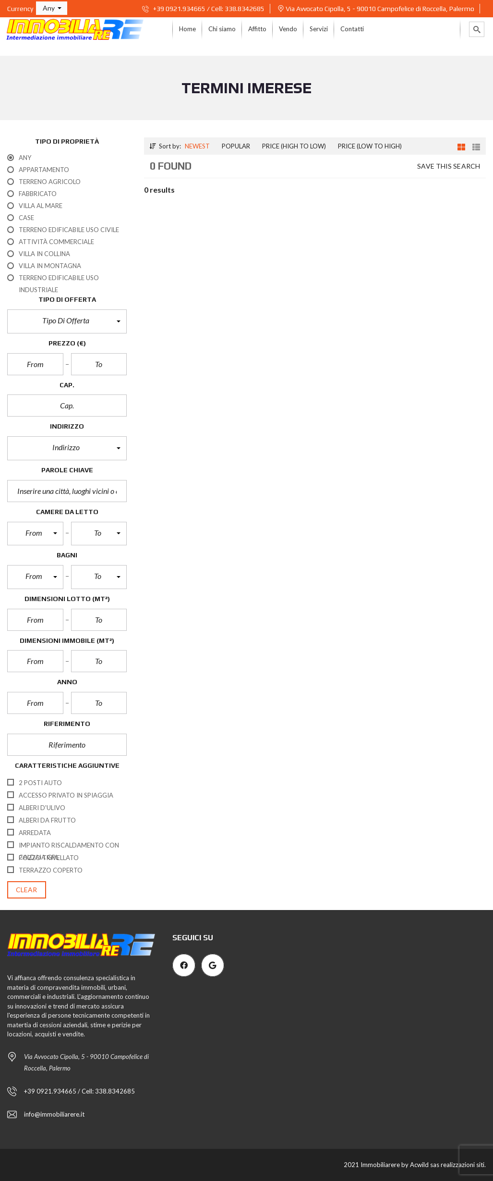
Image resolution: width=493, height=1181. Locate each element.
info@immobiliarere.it (54, 1114)
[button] (51, 8)
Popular (236, 146)
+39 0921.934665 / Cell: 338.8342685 (203, 8)
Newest (197, 146)
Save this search (448, 166)
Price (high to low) (294, 146)
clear (26, 890)
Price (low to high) (370, 146)
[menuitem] (187, 29)
